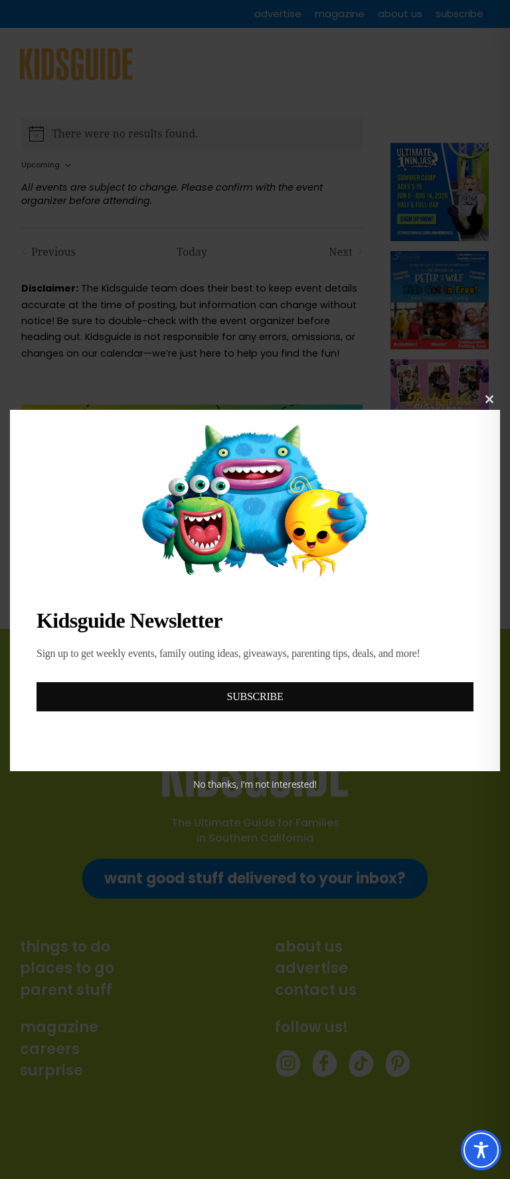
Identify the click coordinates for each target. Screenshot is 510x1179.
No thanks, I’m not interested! (255, 784)
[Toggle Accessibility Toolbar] (481, 1150)
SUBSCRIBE (255, 696)
